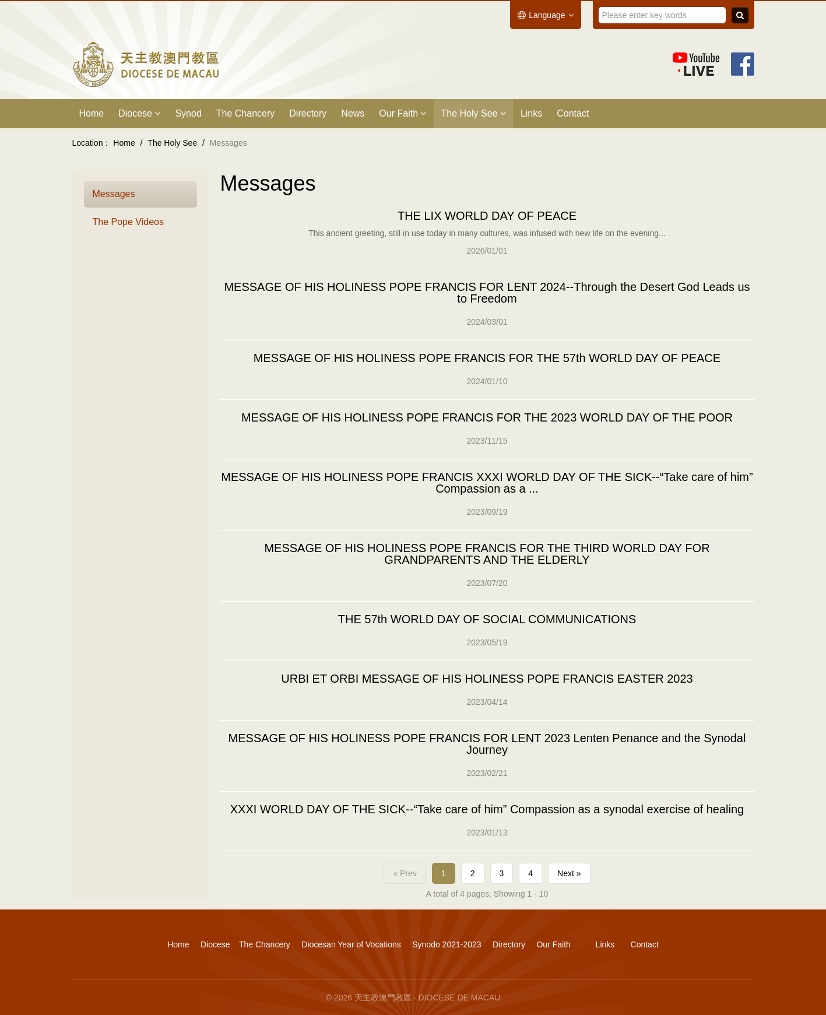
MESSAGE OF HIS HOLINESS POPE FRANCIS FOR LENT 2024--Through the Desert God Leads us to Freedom (487, 292)
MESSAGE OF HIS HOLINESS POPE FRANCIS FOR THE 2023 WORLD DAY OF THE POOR (487, 417)
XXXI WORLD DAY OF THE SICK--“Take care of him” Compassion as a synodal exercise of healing (487, 809)
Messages (114, 194)
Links (531, 113)
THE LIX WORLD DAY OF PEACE (487, 215)
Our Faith (402, 113)
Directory (307, 113)
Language (545, 15)
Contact (573, 113)
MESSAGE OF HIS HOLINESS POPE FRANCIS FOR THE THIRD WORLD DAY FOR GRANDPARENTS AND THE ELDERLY (486, 554)
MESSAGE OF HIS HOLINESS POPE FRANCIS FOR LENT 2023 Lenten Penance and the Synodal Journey (487, 744)
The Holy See (473, 113)
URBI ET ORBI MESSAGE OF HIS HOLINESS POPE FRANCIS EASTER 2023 (487, 678)
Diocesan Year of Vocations (350, 944)
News (352, 113)
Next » (569, 873)
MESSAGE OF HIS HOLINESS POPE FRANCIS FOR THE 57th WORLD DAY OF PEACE (487, 358)
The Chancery (245, 113)
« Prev (404, 873)
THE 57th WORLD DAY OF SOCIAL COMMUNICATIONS (487, 619)
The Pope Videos (128, 222)
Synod (188, 113)
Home (91, 113)
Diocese (139, 113)
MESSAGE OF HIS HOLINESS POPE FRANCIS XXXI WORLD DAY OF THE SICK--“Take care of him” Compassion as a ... (487, 482)
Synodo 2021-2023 (446, 944)
